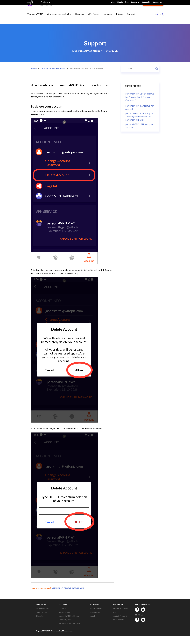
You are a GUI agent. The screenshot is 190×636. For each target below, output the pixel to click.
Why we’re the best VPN (59, 18)
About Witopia (117, 2)
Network (108, 18)
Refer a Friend (118, 620)
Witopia (31, 1)
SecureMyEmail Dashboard (70, 623)
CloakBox (40, 616)
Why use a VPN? (35, 18)
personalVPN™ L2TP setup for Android (139, 126)
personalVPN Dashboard (69, 616)
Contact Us (145, 2)
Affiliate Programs (120, 609)
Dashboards (157, 2)
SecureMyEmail (42, 609)
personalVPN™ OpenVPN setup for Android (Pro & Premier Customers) (140, 97)
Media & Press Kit (120, 616)
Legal (92, 616)
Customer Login (153, 10)
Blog (126, 2)
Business (79, 18)
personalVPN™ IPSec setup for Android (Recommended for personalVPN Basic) (139, 116)
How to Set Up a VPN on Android (53, 68)
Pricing (119, 18)
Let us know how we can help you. (68, 588)
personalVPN (41, 612)
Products (44, 2)
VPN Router (93, 18)
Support (134, 2)
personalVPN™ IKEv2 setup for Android (139, 107)
